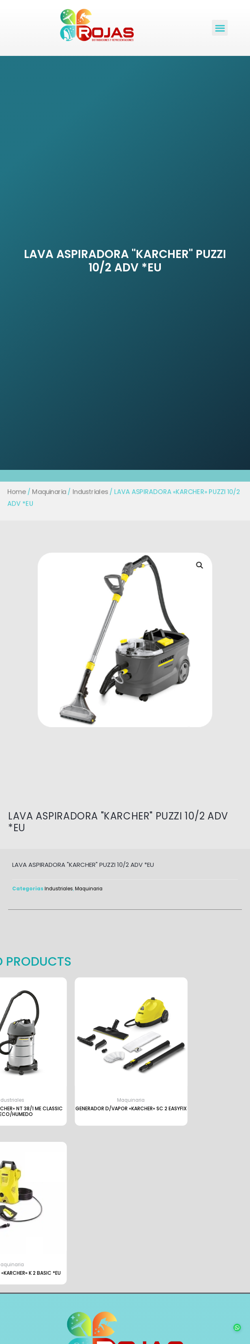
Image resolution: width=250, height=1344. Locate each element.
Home (12, 491)
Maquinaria (46, 491)
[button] (220, 28)
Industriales (89, 491)
